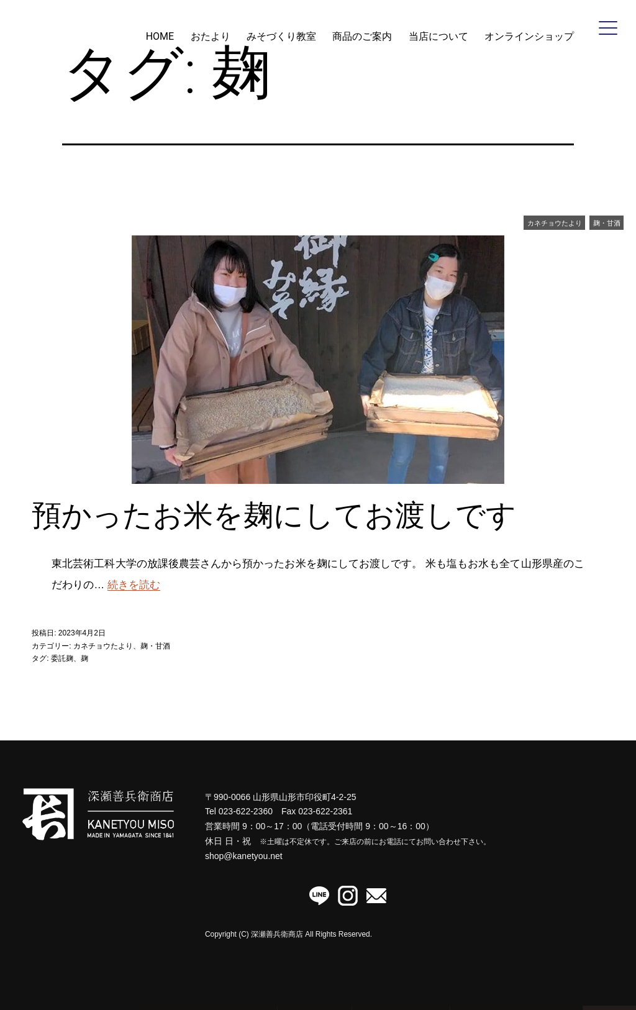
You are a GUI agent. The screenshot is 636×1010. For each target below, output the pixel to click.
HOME (160, 36)
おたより (210, 36)
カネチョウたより (554, 223)
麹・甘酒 (606, 223)
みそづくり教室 (281, 36)
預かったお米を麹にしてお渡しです (274, 515)
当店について (438, 36)
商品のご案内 (362, 36)
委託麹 (62, 658)
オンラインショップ (529, 36)
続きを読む (133, 585)
